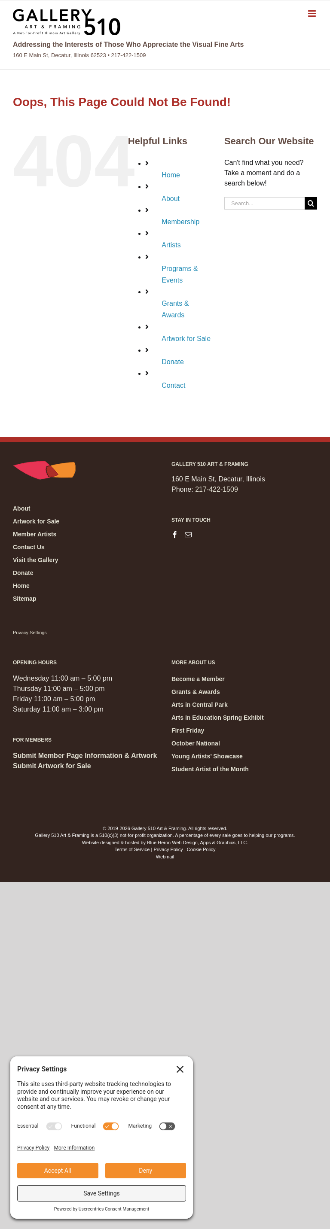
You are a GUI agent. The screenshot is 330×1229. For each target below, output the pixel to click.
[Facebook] (174, 534)
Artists (171, 245)
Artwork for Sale (186, 338)
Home (171, 175)
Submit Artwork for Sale (52, 766)
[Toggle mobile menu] (312, 13)
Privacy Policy (168, 849)
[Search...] (264, 203)
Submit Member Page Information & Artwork (85, 755)
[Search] (311, 203)
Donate (173, 361)
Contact (173, 385)
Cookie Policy (201, 849)
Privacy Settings (30, 632)
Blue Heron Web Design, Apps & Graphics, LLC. (197, 842)
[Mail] (188, 534)
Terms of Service (132, 849)
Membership (180, 221)
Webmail (165, 856)
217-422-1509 (216, 489)
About (171, 198)
